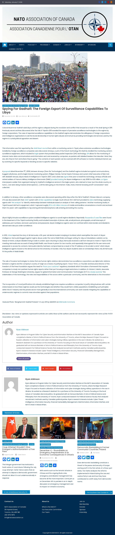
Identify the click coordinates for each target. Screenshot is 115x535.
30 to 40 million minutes (58, 205)
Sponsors (92, 45)
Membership (84, 504)
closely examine (96, 272)
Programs (44, 45)
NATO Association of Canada (48, 460)
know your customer (51, 266)
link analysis (16, 202)
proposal (7, 171)
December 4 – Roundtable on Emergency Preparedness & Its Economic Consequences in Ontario (57, 452)
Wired (10, 235)
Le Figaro (104, 179)
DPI (88, 154)
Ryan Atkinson (34, 106)
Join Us (67, 45)
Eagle (36, 154)
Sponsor (83, 509)
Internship (79, 45)
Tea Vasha (96, 453)
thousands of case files (93, 218)
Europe (31, 444)
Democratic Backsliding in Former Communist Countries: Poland (93, 448)
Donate (56, 45)
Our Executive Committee (52, 509)
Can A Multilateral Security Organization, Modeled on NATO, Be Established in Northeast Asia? (17, 492)
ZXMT (27, 200)
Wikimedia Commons (66, 302)
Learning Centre (15, 49)
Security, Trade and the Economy (51, 447)
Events (21, 45)
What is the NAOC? (49, 507)
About (11, 45)
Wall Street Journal (40, 148)
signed (66, 177)
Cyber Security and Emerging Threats (15, 106)
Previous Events (45, 444)
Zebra (91, 200)
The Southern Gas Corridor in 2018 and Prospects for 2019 (100, 492)
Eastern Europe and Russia (86, 444)
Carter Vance (7, 441)
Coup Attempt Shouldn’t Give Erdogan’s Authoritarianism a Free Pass (18, 449)
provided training (57, 179)
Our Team (46, 512)
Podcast (31, 45)
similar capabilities (45, 200)
